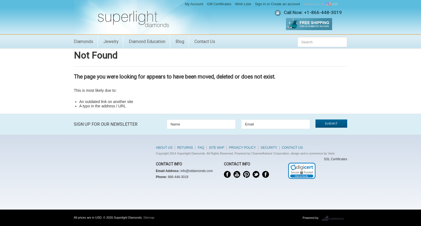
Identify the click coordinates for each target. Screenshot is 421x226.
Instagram (265, 174)
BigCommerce (334, 218)
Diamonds (83, 41)
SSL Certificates (335, 159)
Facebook (227, 174)
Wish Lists (243, 4)
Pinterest (246, 174)
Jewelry (111, 41)
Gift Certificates (219, 4)
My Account (194, 4)
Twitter (256, 174)
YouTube (236, 174)
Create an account (285, 4)
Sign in (260, 4)
